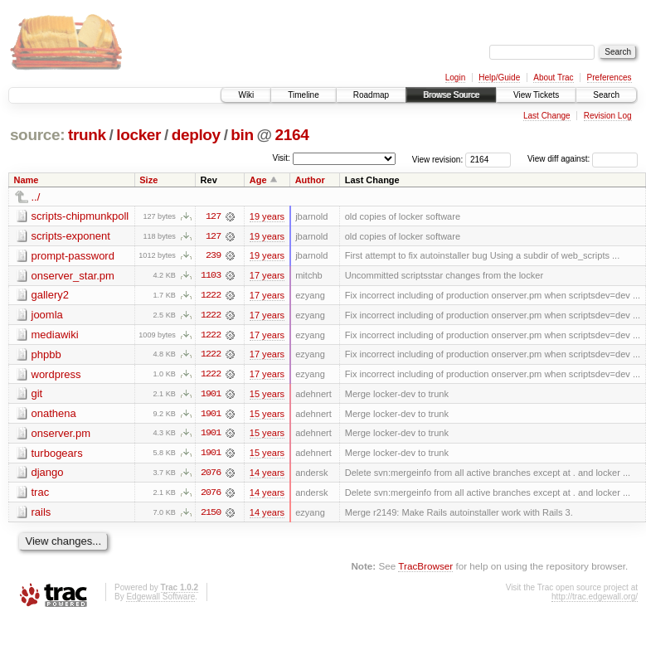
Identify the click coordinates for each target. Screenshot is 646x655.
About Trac (553, 77)
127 (213, 216)
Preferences (609, 77)
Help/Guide (499, 77)
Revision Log (608, 115)
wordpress (56, 375)
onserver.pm (61, 435)
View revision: (438, 158)
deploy (196, 134)
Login (455, 77)
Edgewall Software (160, 599)
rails (41, 514)
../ (36, 197)
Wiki (246, 94)
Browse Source (451, 94)
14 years (267, 475)
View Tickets (536, 94)
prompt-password (73, 256)
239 (213, 256)
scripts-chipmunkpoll (80, 216)
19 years (267, 216)
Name (26, 180)
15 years (267, 395)
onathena (54, 415)
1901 (211, 395)
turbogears (57, 455)
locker (138, 134)
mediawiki (55, 335)
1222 (211, 296)
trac (41, 494)
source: (37, 134)
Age (258, 180)
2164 (292, 134)
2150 (211, 515)
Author (310, 180)
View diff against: (582, 158)
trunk (87, 134)
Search (606, 94)
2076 (211, 475)
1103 (211, 276)
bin (242, 134)
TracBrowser (425, 568)
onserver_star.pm (73, 275)
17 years (267, 276)
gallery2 (51, 295)
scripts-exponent (71, 236)
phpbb (46, 355)
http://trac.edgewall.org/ (594, 599)
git (37, 395)
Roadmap (371, 94)
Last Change (547, 115)
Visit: (281, 158)
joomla (47, 315)
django (48, 474)
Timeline (303, 94)
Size (148, 180)
